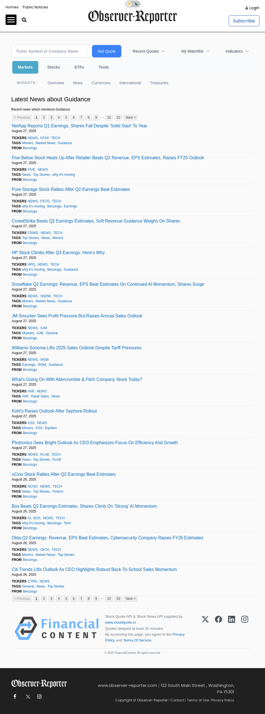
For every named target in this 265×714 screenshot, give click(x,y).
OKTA (44, 550)
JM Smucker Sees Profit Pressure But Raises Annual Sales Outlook (77, 315)
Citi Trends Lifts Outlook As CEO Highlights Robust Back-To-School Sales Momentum (94, 569)
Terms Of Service (137, 640)
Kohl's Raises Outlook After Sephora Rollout (54, 411)
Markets (25, 67)
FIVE (31, 170)
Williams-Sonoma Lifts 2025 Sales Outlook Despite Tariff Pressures (76, 347)
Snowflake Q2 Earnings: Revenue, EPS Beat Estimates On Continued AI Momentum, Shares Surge (108, 284)
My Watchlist (192, 51)
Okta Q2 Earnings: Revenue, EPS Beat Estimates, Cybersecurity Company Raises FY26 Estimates (108, 537)
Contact (177, 700)
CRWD (33, 233)
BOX (37, 518)
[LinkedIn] (231, 628)
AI (29, 518)
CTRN (32, 581)
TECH (55, 138)
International (130, 83)
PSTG (44, 201)
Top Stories (41, 175)
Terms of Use (198, 700)
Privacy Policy (222, 700)
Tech (67, 523)
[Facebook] (218, 628)
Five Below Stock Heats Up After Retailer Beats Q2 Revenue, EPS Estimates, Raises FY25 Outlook (108, 157)
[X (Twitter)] (205, 628)
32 (109, 118)
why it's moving (63, 175)
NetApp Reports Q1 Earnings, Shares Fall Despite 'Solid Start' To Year (79, 125)
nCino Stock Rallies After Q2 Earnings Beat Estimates (64, 474)
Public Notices (35, 7)
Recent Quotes (146, 51)
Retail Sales (40, 396)
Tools (104, 67)
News (78, 83)
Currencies (101, 83)
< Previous (22, 118)
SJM (43, 328)
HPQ (31, 264)
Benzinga (30, 148)
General (52, 333)
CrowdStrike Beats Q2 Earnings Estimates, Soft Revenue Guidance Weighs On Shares (96, 221)
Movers (27, 143)
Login (254, 8)
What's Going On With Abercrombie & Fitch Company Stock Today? (77, 379)
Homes (12, 7)
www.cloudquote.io (120, 622)
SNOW (45, 296)
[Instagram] (244, 628)
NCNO (32, 486)
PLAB (44, 455)
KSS (31, 423)
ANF (31, 391)
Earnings (70, 206)
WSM (44, 360)
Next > (131, 118)
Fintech (57, 491)
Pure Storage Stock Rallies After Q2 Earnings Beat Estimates (71, 189)
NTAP (44, 138)
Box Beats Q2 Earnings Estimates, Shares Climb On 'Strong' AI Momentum (84, 506)
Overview (56, 83)
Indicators (234, 51)
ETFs (79, 67)
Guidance (65, 143)
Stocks (53, 67)
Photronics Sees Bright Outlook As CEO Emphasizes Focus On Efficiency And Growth (95, 442)
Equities (51, 428)
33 (118, 118)
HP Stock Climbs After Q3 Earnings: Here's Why (58, 252)
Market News (45, 143)
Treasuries (159, 83)
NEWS (33, 138)
